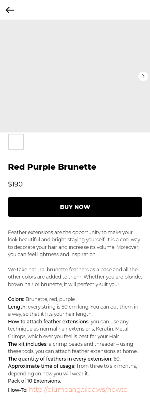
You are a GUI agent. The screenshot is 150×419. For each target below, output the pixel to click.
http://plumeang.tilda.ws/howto (78, 389)
